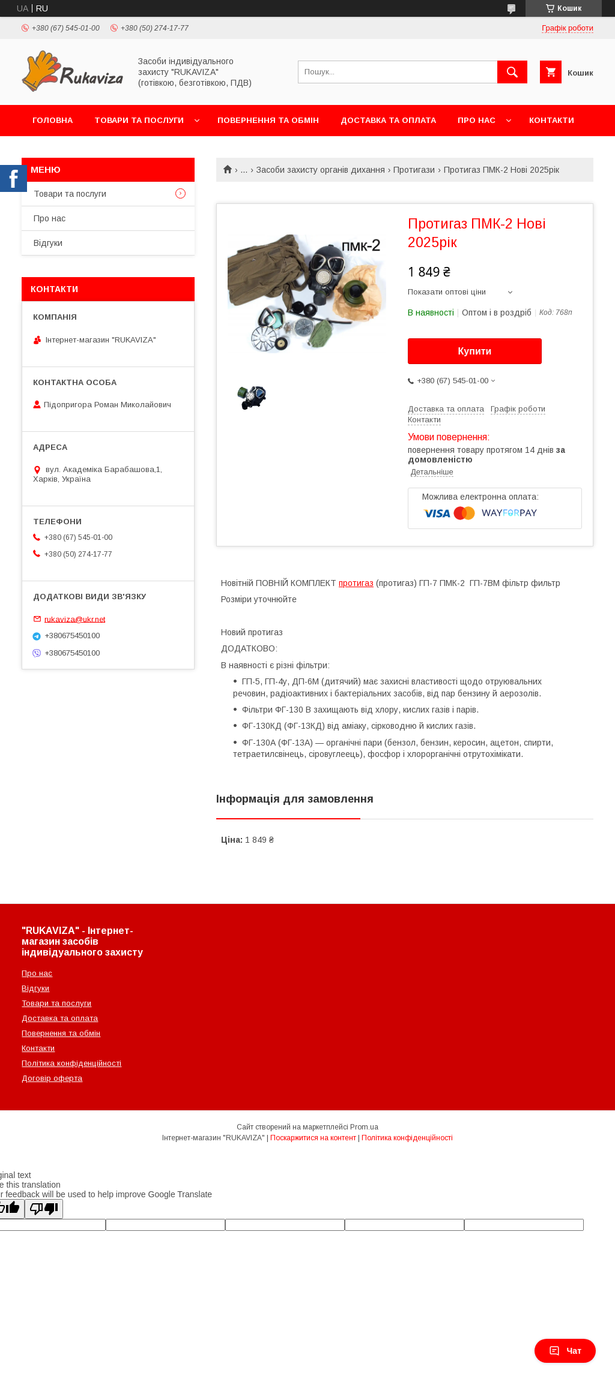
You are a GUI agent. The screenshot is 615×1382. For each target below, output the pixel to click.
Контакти (551, 120)
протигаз (356, 583)
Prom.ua (364, 1127)
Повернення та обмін (268, 120)
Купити (475, 351)
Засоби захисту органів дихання (320, 170)
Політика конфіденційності (71, 1063)
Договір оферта (52, 1078)
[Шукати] (512, 72)
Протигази (414, 170)
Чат (565, 1350)
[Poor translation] (44, 1209)
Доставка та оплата (388, 120)
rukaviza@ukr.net (74, 618)
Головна (52, 120)
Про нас (476, 120)
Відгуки (48, 243)
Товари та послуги (139, 120)
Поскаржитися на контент (313, 1138)
